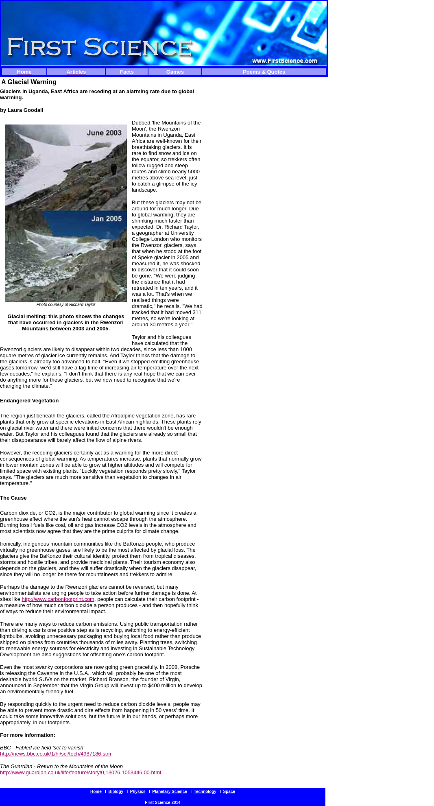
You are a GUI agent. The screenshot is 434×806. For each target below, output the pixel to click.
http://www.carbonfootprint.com (58, 599)
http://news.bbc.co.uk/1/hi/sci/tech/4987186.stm (55, 754)
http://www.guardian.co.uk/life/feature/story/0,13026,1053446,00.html (80, 772)
